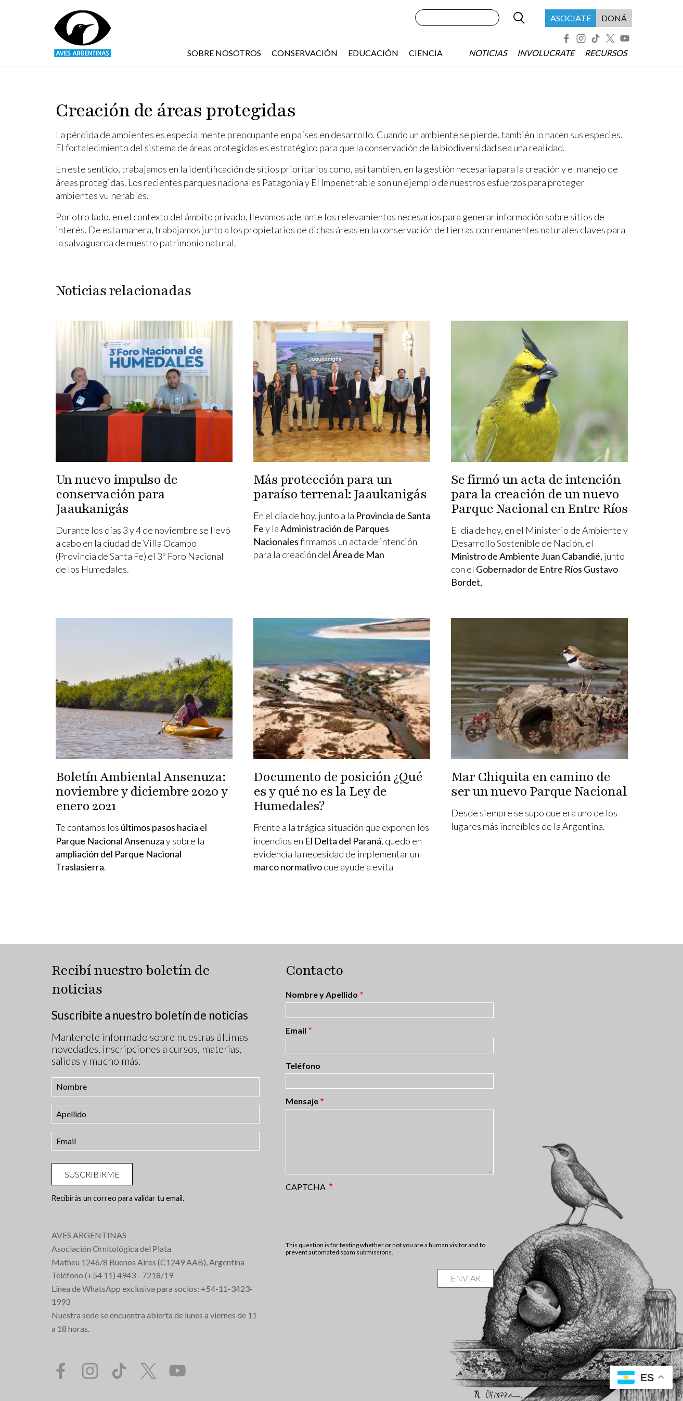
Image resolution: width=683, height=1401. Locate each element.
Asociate (570, 18)
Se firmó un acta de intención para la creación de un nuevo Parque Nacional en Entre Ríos (539, 494)
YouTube (624, 38)
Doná (614, 18)
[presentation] (365, 1216)
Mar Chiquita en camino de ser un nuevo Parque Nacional (538, 784)
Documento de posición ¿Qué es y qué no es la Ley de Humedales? (337, 791)
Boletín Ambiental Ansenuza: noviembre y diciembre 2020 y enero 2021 (141, 791)
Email (296, 1030)
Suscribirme (92, 1174)
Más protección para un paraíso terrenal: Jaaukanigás (340, 487)
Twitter (610, 38)
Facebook (566, 38)
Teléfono (303, 1065)
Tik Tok (595, 38)
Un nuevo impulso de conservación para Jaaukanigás (116, 494)
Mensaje (302, 1101)
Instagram (581, 38)
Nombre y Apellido (322, 994)
